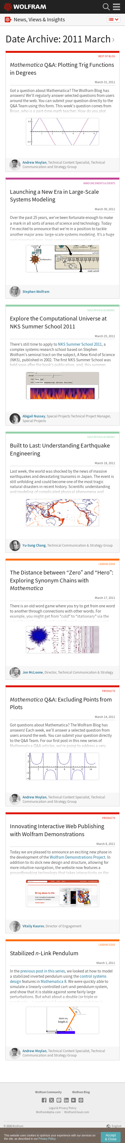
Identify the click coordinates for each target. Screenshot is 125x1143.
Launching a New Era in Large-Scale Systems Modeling (54, 195)
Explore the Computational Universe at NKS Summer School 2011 (58, 322)
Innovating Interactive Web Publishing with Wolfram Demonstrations (57, 830)
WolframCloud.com (76, 1112)
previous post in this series (42, 971)
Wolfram (17, 1126)
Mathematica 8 (53, 981)
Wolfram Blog (81, 1092)
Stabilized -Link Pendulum (44, 953)
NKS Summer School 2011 (80, 344)
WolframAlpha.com (48, 1112)
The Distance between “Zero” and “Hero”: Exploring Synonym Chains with (61, 580)
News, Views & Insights (35, 19)
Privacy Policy (67, 1108)
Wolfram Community (48, 1092)
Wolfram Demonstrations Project (77, 857)
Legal (52, 1108)
